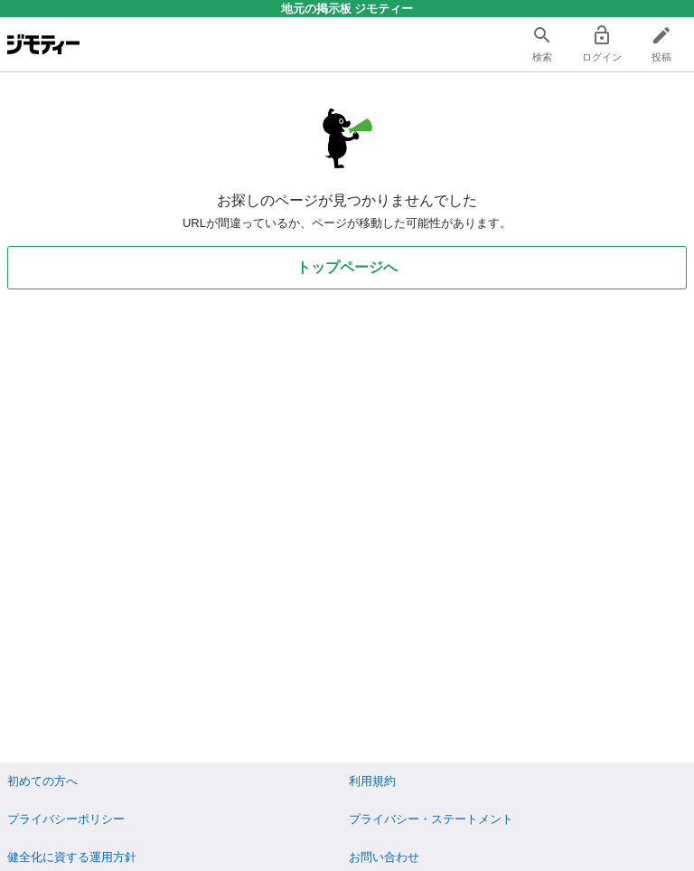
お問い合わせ (384, 857)
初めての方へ (42, 781)
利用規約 (372, 781)
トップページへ (347, 267)
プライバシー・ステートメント (431, 819)
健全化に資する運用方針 (71, 857)
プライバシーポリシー (66, 819)
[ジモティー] (43, 44)
